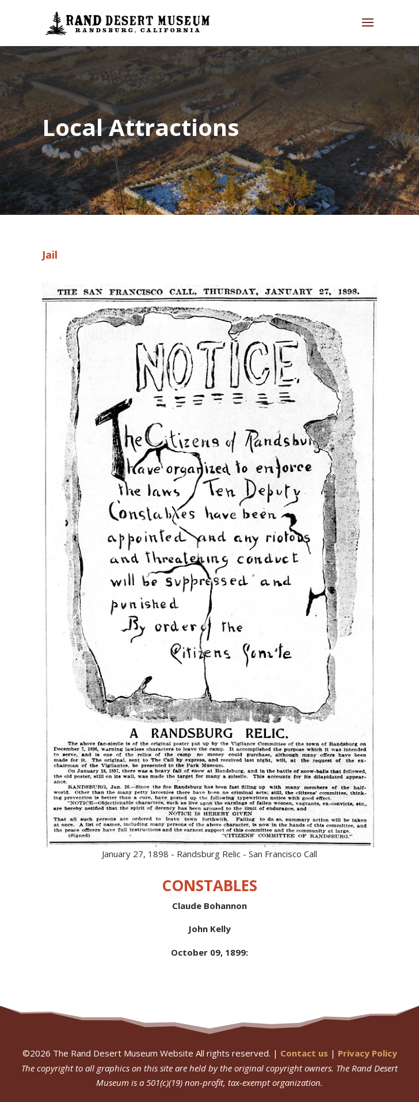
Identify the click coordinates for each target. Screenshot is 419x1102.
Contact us (304, 1053)
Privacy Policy (367, 1053)
